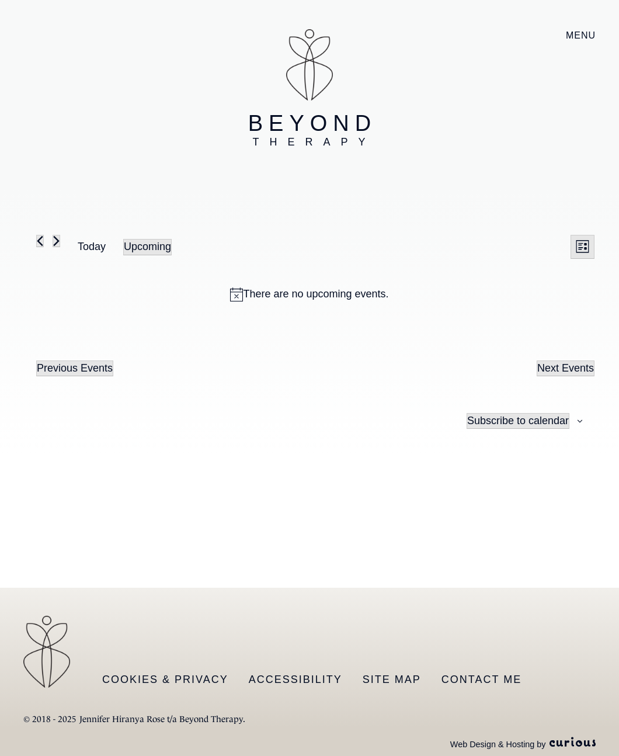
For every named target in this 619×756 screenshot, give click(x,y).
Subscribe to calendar (518, 420)
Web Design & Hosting (492, 744)
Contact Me (481, 679)
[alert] (309, 294)
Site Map (392, 679)
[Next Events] (56, 241)
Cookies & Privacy (165, 679)
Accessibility (295, 679)
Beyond (312, 129)
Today (92, 246)
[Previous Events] (40, 241)
